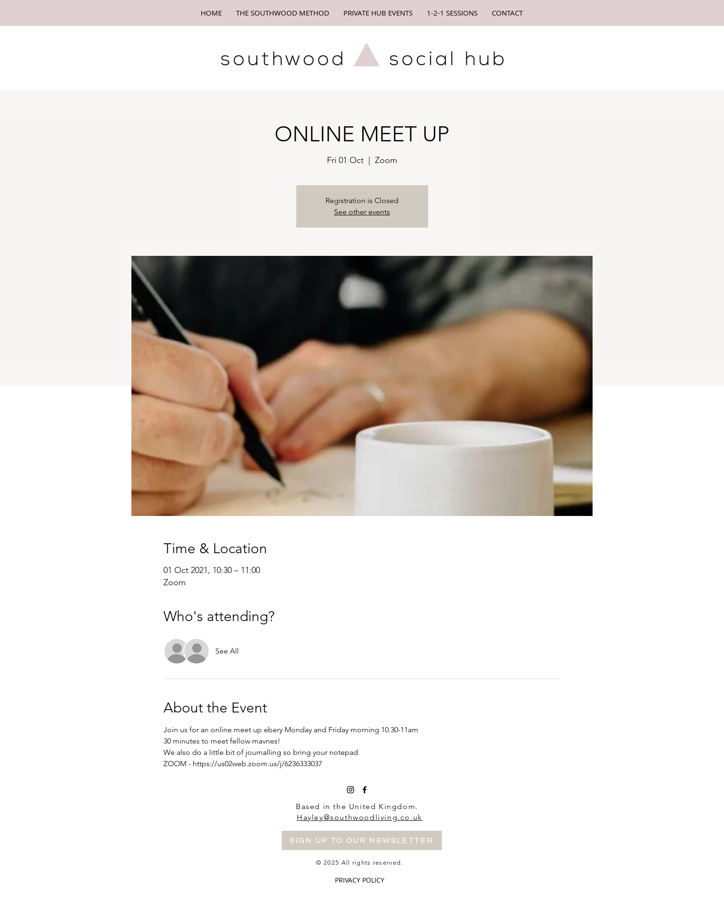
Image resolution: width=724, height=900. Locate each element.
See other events (362, 211)
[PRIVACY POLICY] (359, 880)
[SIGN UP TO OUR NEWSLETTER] (362, 840)
